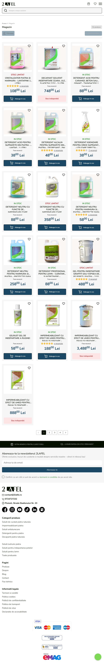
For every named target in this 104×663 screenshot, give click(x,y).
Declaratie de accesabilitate (14, 612)
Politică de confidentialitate (14, 600)
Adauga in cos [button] (17, 98)
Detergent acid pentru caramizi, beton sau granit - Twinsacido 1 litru (86, 80)
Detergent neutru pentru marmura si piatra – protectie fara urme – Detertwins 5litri (18, 273)
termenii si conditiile (48, 477)
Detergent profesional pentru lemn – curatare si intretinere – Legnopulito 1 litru (52, 273)
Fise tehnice (7, 582)
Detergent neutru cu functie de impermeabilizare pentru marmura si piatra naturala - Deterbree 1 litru (18, 208)
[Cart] (88, 4)
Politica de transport (11, 604)
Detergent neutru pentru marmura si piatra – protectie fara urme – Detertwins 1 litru (86, 208)
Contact (5, 578)
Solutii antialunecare (11, 529)
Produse (5, 567)
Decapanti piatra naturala (13, 537)
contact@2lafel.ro (12, 495)
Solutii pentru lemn (10, 551)
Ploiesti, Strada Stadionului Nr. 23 (19, 503)
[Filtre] (8, 33)
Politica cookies (8, 597)
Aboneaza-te (52, 470)
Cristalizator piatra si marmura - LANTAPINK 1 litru (18, 80)
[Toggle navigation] (100, 4)
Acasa (4, 23)
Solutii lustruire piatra (11, 544)
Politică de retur (9, 608)
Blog (4, 574)
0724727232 (9, 499)
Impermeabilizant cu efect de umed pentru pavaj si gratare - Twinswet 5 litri (17, 401)
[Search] (53, 10)
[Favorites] (95, 4)
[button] (28, 46)
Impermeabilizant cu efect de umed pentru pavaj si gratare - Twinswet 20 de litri (86, 337)
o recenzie (24, 85)
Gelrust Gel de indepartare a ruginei (17, 336)
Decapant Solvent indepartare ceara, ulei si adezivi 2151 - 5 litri (52, 80)
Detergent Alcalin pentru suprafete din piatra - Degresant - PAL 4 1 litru (52, 144)
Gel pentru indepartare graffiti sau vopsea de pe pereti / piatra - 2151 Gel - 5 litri (86, 273)
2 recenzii (93, 150)
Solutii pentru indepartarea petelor (17, 548)
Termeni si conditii (10, 593)
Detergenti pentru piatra (13, 533)
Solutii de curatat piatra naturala (16, 522)
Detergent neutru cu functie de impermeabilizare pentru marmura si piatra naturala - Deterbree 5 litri (52, 208)
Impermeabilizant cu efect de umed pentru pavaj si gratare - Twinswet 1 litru (52, 337)
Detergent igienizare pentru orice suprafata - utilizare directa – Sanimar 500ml (86, 144)
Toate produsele (9, 555)
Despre (5, 570)
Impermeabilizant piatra (12, 525)
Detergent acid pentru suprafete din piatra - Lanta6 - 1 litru (18, 144)
